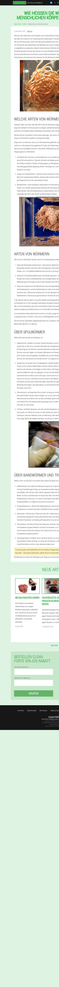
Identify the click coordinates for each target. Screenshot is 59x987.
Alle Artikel (54, 645)
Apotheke (20, 711)
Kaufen (34, 693)
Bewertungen (31, 711)
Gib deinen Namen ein (21, 667)
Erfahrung (43, 711)
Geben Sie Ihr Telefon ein (22, 678)
